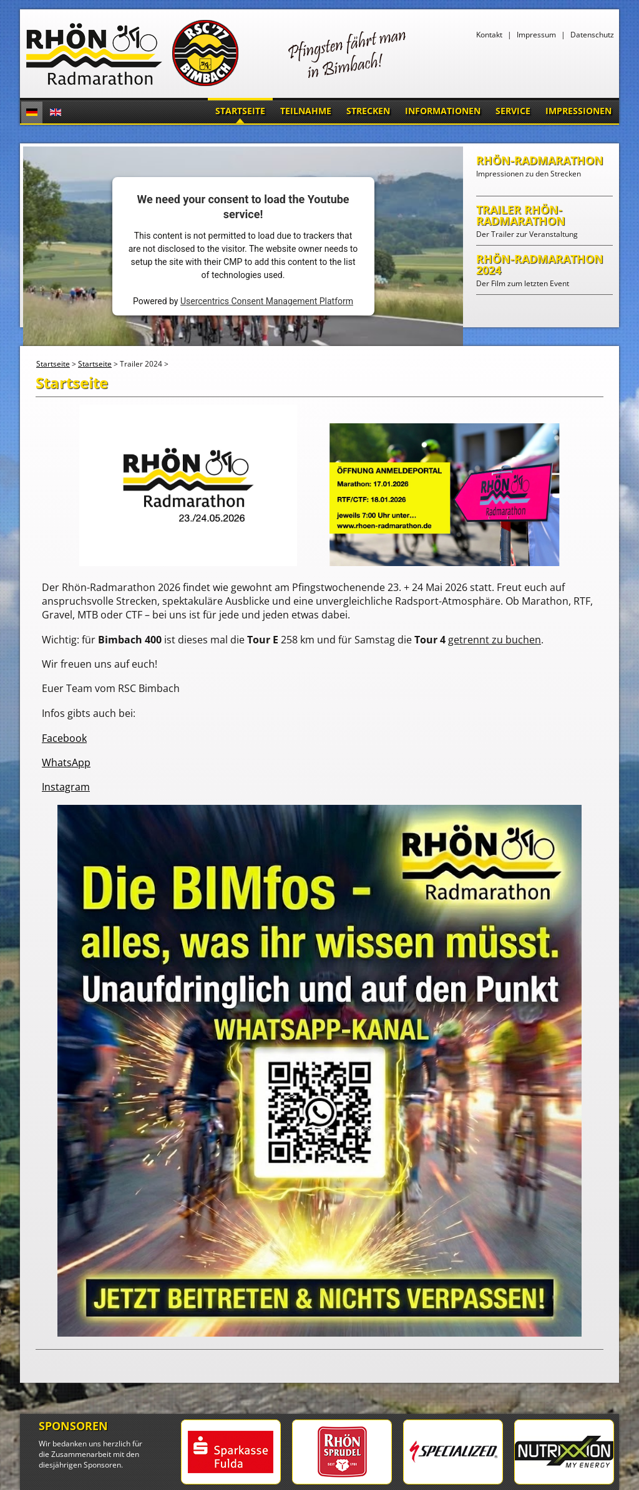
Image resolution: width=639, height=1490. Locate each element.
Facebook (64, 738)
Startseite (240, 111)
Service (512, 111)
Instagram (66, 787)
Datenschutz (592, 34)
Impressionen (578, 111)
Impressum (536, 34)
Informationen (442, 111)
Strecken (368, 111)
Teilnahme (305, 111)
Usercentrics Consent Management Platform (266, 301)
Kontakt (489, 34)
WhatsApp (66, 762)
